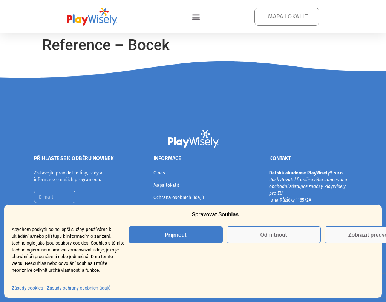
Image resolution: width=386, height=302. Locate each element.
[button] (196, 17)
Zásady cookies (27, 288)
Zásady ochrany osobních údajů (78, 288)
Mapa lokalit (166, 185)
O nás (159, 173)
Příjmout (175, 234)
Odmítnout (273, 234)
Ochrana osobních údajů (178, 197)
